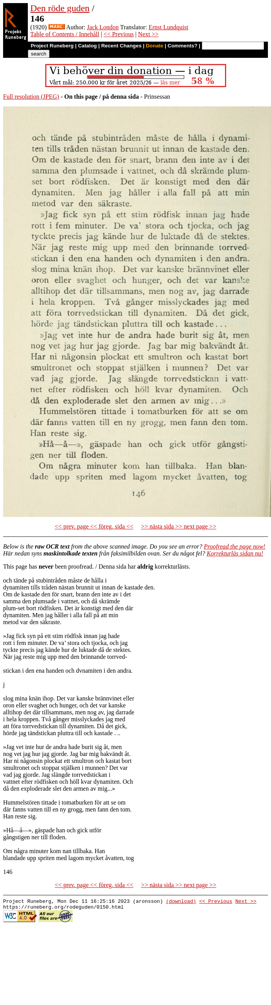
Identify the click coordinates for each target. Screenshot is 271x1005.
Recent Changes (121, 46)
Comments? (183, 46)
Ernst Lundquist (168, 27)
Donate (154, 46)
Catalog (87, 46)
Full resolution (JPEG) (31, 96)
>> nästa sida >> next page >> (178, 526)
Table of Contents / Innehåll (64, 34)
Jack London (103, 27)
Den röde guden (59, 8)
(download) (181, 902)
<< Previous (119, 34)
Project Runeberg (52, 46)
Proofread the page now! (234, 546)
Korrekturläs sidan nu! (235, 553)
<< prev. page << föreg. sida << (94, 526)
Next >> (148, 34)
